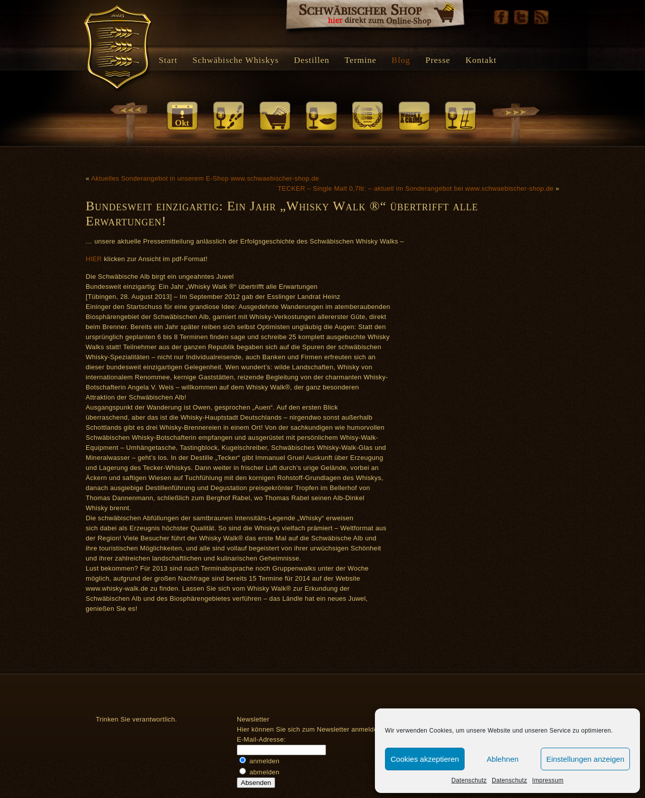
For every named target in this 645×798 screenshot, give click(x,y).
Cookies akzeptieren (425, 759)
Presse (437, 60)
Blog (401, 60)
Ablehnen (503, 759)
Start (168, 60)
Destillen (311, 60)
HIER (94, 259)
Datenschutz (469, 780)
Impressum (547, 780)
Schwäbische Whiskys (235, 60)
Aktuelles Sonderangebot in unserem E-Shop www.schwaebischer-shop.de (205, 178)
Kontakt (481, 60)
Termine (360, 60)
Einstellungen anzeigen (585, 759)
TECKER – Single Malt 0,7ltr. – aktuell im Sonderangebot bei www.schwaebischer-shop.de (416, 188)
